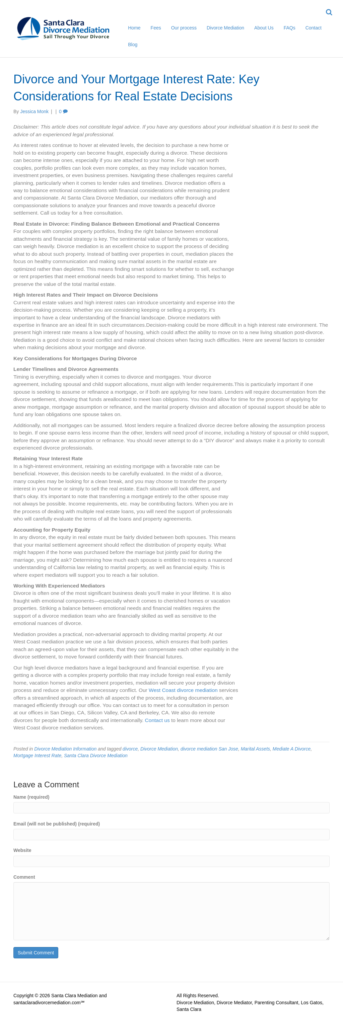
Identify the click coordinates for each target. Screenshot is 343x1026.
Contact (313, 27)
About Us (264, 27)
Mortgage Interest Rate (37, 755)
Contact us (157, 720)
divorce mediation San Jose (209, 749)
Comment (24, 877)
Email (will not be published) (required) (56, 823)
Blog (132, 44)
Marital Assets (255, 749)
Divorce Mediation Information (65, 749)
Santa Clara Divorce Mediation (96, 755)
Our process (184, 27)
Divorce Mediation (225, 27)
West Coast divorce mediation (184, 690)
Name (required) (31, 797)
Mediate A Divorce (292, 749)
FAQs (289, 27)
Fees (156, 27)
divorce (130, 749)
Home (134, 27)
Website (22, 850)
